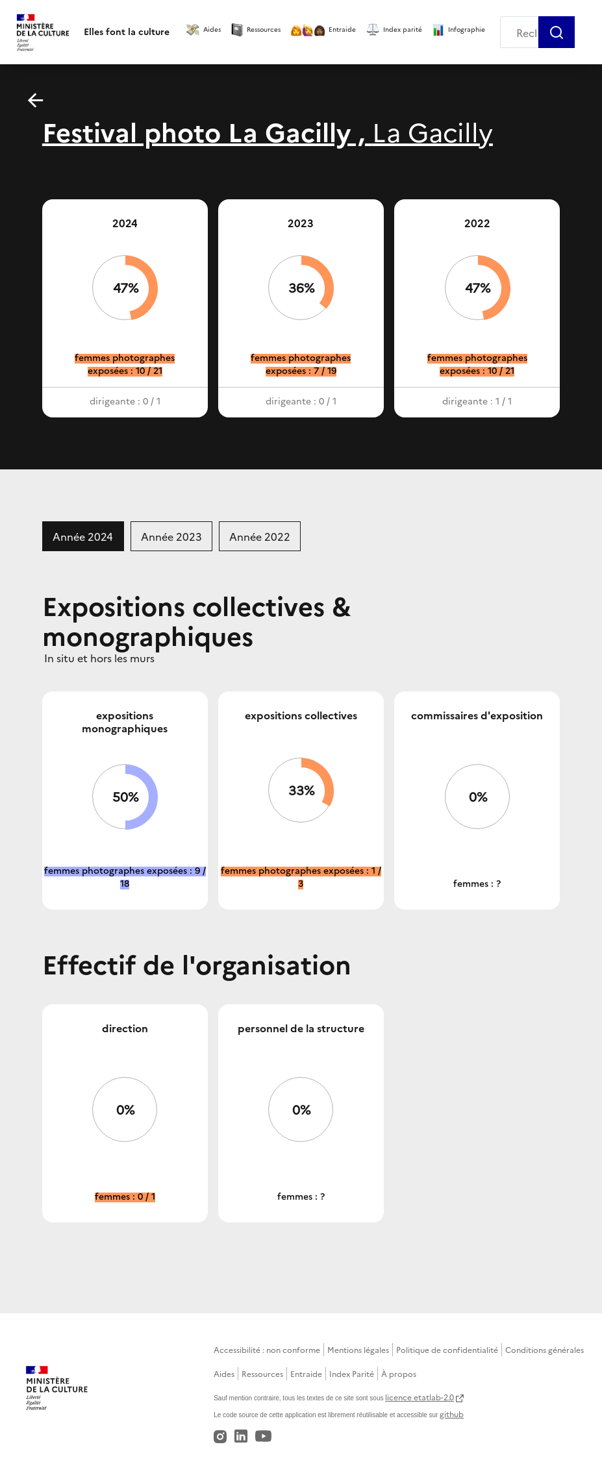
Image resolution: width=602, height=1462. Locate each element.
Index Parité (351, 1373)
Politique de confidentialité (447, 1349)
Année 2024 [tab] (83, 536)
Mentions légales (358, 1349)
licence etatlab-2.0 (419, 1396)
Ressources (262, 1373)
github (452, 1413)
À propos (398, 1373)
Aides (224, 1373)
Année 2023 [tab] (171, 536)
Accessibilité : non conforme (267, 1349)
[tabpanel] (301, 906)
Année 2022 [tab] (259, 536)
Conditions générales (544, 1349)
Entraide (306, 1373)
